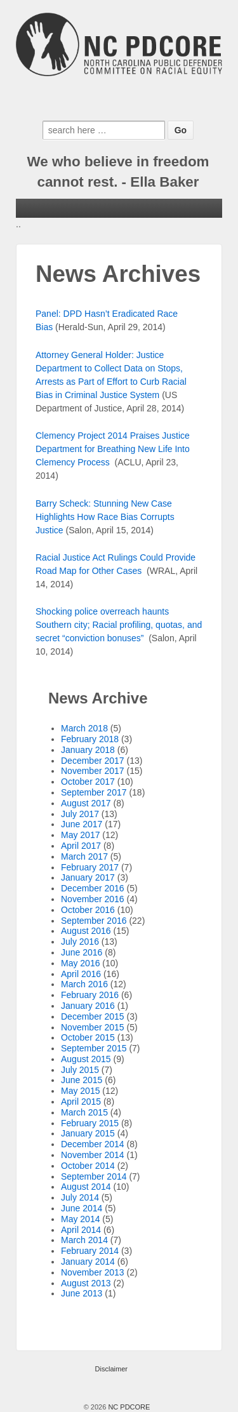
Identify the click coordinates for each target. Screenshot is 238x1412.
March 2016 (84, 984)
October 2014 (88, 1166)
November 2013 (92, 1272)
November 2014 (92, 1155)
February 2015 (90, 1123)
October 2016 (88, 910)
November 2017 (92, 771)
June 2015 (81, 1080)
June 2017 (81, 824)
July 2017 (80, 814)
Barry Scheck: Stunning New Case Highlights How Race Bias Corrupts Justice (105, 516)
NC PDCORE (128, 1407)
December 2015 (92, 1016)
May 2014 (80, 1219)
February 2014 (90, 1251)
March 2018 (84, 728)
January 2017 (88, 877)
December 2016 (92, 888)
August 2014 (86, 1187)
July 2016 (80, 941)
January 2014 (88, 1261)
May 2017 (80, 835)
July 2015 (80, 1070)
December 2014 (92, 1144)
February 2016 (90, 995)
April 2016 (81, 974)
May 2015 (80, 1091)
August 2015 (86, 1059)
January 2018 (88, 750)
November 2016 (92, 899)
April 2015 (81, 1101)
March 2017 (84, 856)
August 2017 (86, 803)
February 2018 (90, 739)
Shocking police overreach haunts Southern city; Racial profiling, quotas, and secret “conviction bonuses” (119, 624)
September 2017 (94, 792)
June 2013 (81, 1293)
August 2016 (86, 931)
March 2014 (84, 1240)
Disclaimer (111, 1369)
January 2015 (88, 1133)
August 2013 (86, 1283)
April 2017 (81, 846)
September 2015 (94, 1048)
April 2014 (81, 1230)
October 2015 (88, 1037)
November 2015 (92, 1027)
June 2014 (81, 1208)
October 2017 (88, 781)
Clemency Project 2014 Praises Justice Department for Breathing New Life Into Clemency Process (113, 448)
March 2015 (84, 1112)
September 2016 (94, 921)
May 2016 (80, 963)
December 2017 (92, 761)
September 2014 (94, 1176)
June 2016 (81, 952)
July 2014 (80, 1197)
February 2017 (90, 867)
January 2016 (88, 1006)
